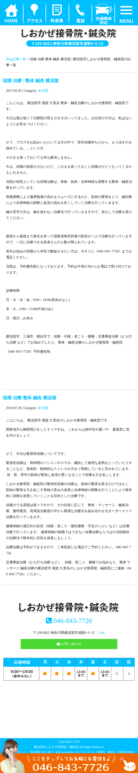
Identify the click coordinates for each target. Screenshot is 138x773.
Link (101, 632)
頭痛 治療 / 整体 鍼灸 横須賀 (31, 80)
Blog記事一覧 (16, 59)
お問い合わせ (69, 644)
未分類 (43, 90)
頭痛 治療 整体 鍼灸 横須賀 (29, 397)
